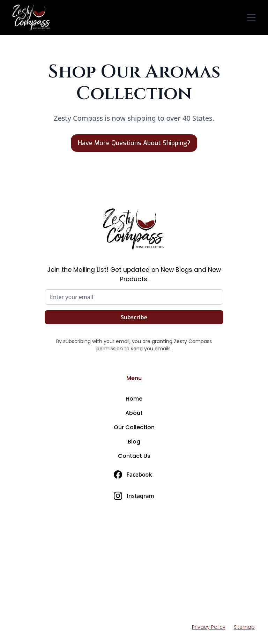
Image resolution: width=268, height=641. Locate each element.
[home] (33, 17)
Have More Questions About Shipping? (134, 143)
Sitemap (244, 627)
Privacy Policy (208, 627)
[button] (250, 17)
